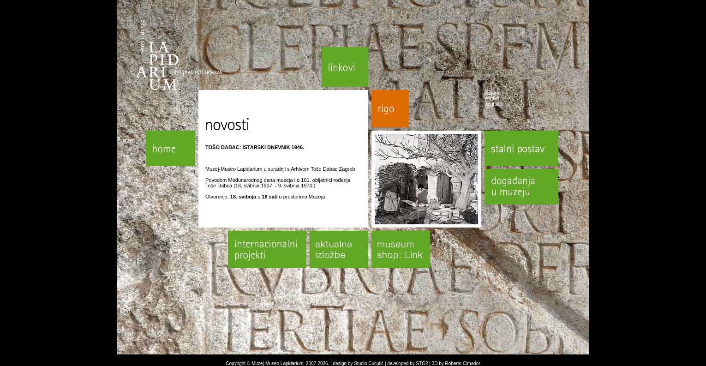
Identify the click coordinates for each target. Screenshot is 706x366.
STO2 (422, 363)
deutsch (494, 104)
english (493, 98)
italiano (493, 93)
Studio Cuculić (368, 363)
